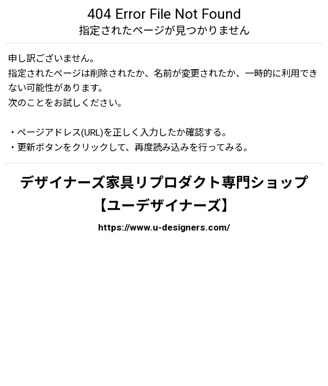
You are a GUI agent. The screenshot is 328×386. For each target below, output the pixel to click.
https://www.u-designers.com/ (164, 227)
